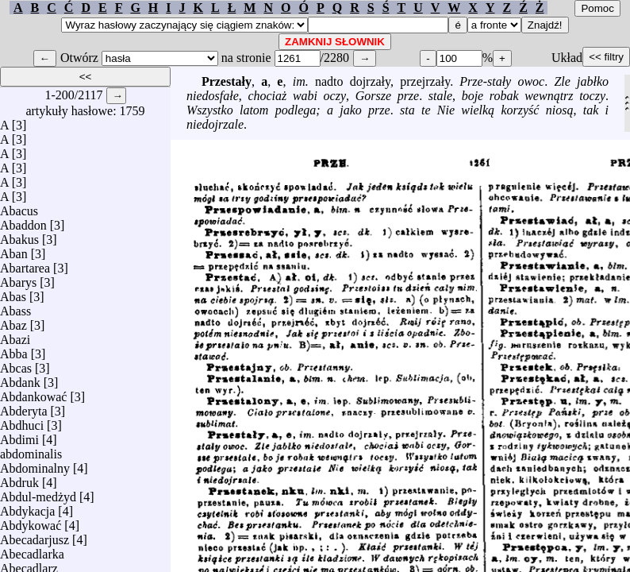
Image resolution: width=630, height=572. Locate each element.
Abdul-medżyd (38, 493)
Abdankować (33, 393)
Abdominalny (35, 464)
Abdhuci (22, 421)
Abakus (19, 235)
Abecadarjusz (34, 536)
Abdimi (19, 436)
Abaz (13, 321)
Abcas (16, 364)
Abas (13, 293)
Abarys (18, 278)
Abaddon (23, 221)
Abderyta (24, 407)
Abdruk (19, 478)
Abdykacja (27, 507)
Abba (14, 350)
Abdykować (30, 521)
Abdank (20, 378)
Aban (14, 250)
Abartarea (25, 264)
